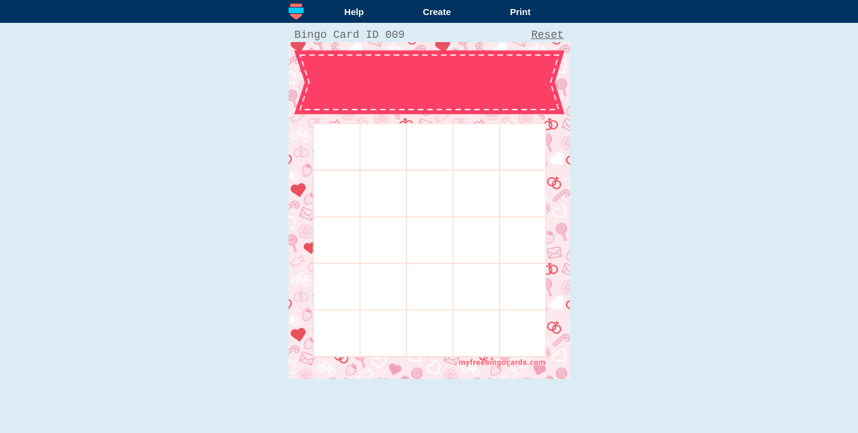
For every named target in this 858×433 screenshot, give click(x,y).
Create (437, 12)
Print (520, 12)
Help (354, 12)
